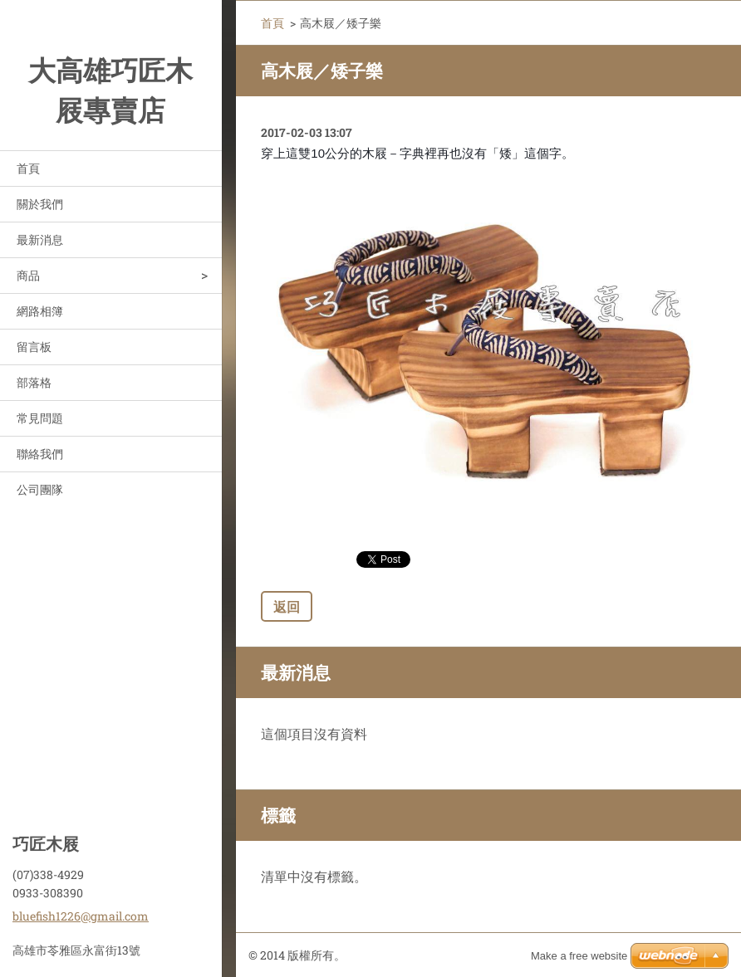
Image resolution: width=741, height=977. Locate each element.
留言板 (34, 346)
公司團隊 (40, 489)
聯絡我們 (40, 454)
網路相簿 (40, 311)
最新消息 (40, 239)
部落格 (34, 382)
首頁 (28, 168)
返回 (286, 606)
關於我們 (40, 204)
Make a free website (579, 956)
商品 (28, 275)
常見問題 (40, 418)
